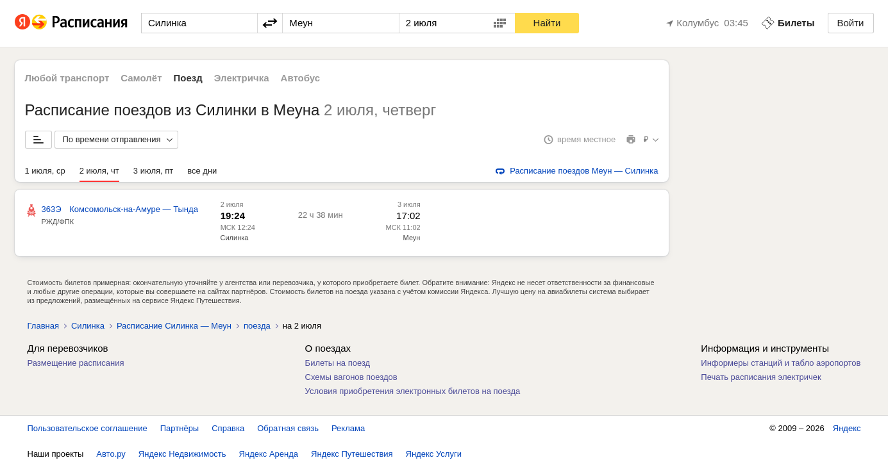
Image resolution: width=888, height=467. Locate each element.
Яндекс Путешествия (352, 454)
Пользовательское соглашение (87, 428)
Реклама (348, 428)
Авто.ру (111, 454)
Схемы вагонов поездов (351, 377)
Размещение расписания (76, 363)
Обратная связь (288, 428)
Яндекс (847, 428)
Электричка (241, 77)
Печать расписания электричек (761, 377)
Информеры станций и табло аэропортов (780, 363)
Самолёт (141, 77)
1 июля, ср (45, 171)
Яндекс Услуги (434, 454)
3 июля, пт (153, 171)
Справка (228, 428)
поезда (257, 326)
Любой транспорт (67, 77)
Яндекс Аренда (268, 454)
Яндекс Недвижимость (182, 454)
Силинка (235, 238)
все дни (202, 171)
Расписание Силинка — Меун (174, 326)
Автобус (301, 77)
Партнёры (179, 428)
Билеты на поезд (338, 363)
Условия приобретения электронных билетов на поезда (413, 391)
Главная (43, 326)
